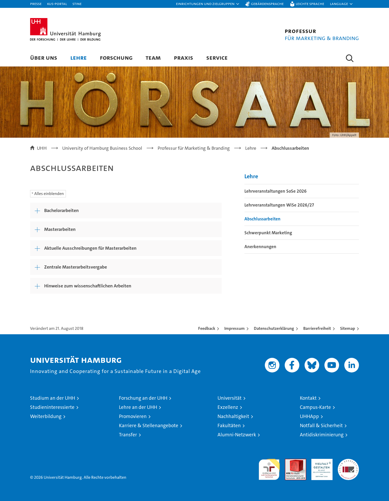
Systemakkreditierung (348, 461)
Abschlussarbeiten (262, 219)
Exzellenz (228, 407)
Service (217, 57)
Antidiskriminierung (322, 434)
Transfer (128, 434)
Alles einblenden (49, 193)
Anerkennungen (260, 246)
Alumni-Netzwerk (237, 434)
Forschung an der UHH (143, 398)
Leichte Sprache (310, 3)
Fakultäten (229, 425)
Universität (230, 398)
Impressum (234, 328)
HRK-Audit (320, 461)
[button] (208, 4)
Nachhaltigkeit (233, 416)
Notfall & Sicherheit (321, 425)
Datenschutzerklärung (274, 328)
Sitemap (347, 328)
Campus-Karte (315, 407)
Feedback (206, 328)
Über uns (43, 57)
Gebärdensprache (267, 3)
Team (153, 57)
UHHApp (309, 416)
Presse (36, 3)
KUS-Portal (57, 3)
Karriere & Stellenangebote (148, 425)
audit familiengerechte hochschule (269, 467)
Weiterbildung (45, 416)
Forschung (116, 57)
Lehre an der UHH (138, 407)
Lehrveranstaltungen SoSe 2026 (275, 191)
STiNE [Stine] (77, 3)
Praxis (183, 57)
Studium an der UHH (52, 398)
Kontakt (308, 398)
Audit (290, 461)
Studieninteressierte (52, 407)
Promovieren (133, 416)
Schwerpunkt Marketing (268, 233)
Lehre (78, 57)
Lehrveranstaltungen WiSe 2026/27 (279, 205)
